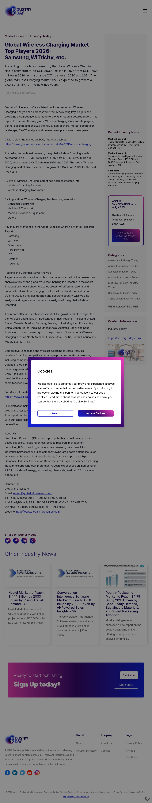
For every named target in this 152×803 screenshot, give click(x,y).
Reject (55, 413)
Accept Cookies (95, 413)
